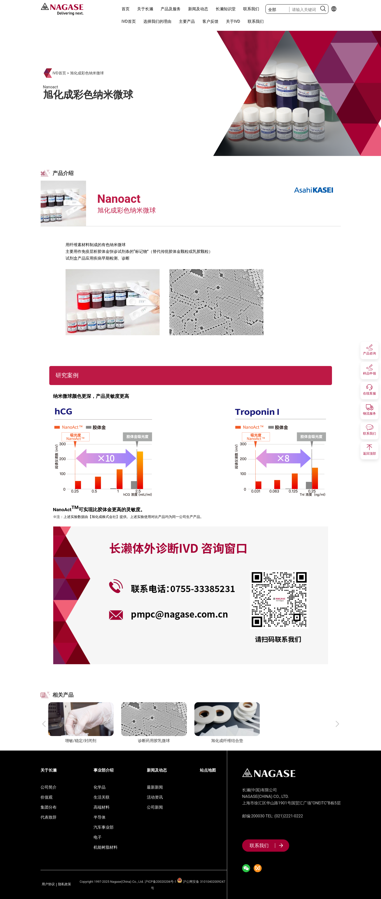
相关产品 (63, 695)
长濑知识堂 (226, 9)
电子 (98, 837)
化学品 (100, 787)
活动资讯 (155, 797)
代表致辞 (49, 817)
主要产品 (187, 21)
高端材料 (102, 807)
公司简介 (49, 787)
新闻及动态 (198, 9)
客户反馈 (210, 21)
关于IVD (233, 21)
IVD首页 (129, 21)
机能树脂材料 (106, 847)
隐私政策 (64, 884)
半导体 (100, 817)
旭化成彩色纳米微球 (87, 73)
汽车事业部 (104, 827)
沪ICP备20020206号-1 (160, 881)
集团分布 (49, 807)
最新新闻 (155, 787)
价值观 (47, 797)
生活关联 (102, 797)
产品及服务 (171, 9)
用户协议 (48, 884)
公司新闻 (155, 807)
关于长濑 (145, 9)
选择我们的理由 (157, 21)
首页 (126, 9)
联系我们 (251, 9)
